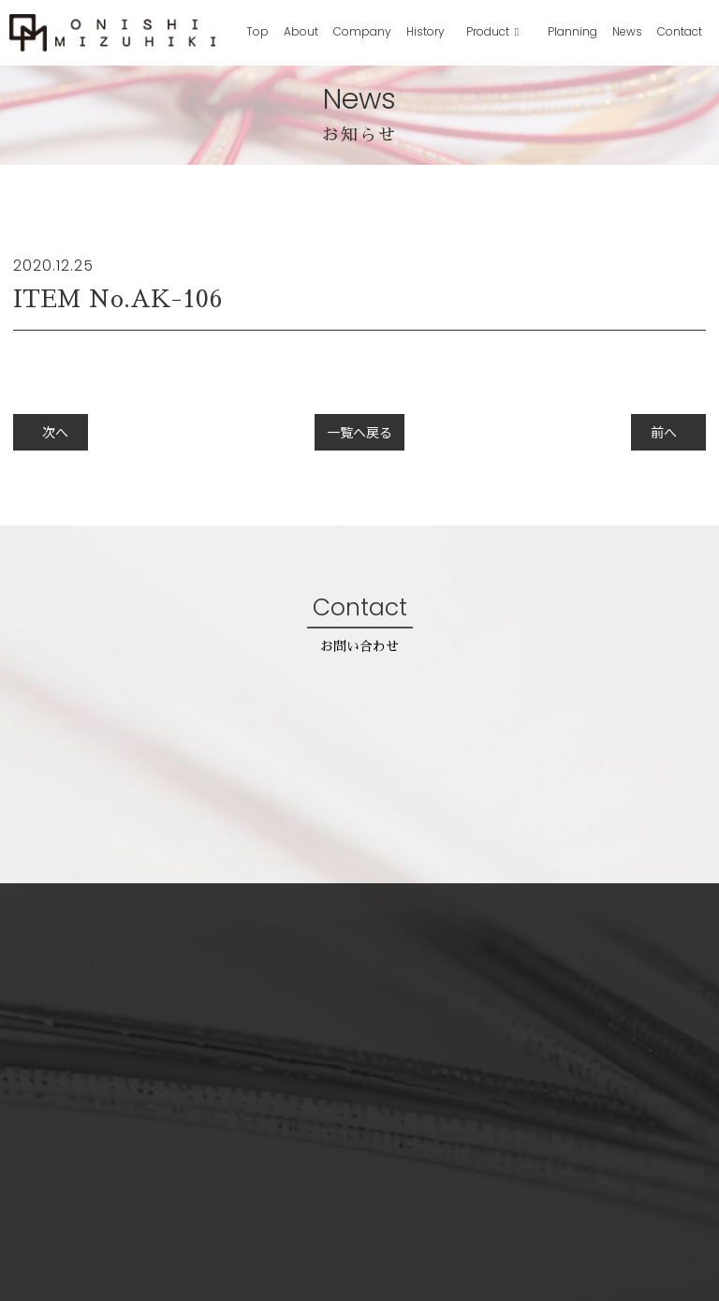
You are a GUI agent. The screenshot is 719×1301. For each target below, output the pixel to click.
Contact (679, 31)
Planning (572, 31)
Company (362, 31)
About (301, 31)
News (627, 31)
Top (257, 31)
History (425, 31)
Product (489, 31)
